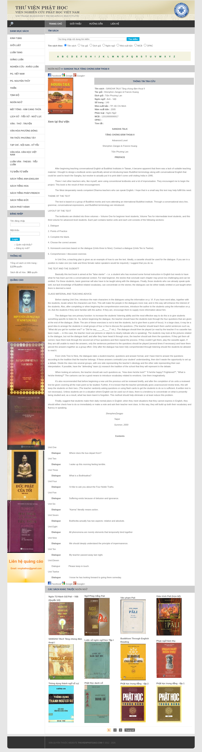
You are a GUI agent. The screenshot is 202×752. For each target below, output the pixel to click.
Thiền (13, 88)
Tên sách (70, 45)
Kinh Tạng (16, 38)
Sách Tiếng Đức (19, 200)
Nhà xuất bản (125, 45)
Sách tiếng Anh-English (24, 179)
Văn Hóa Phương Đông (23, 131)
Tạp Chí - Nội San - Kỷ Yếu (24, 145)
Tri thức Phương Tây (23, 138)
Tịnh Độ (14, 95)
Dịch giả (95, 45)
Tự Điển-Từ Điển (19, 171)
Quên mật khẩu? (24, 244)
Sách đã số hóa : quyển (23, 272)
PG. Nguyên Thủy (20, 81)
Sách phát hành (20, 207)
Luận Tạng (16, 52)
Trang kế (129, 730)
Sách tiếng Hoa (19, 186)
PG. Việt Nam (17, 74)
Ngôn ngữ (108, 45)
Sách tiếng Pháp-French (25, 193)
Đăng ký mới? (23, 248)
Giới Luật (15, 45)
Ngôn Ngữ (54, 69)
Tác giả (83, 45)
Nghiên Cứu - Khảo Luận (24, 66)
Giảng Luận (16, 59)
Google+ (79, 76)
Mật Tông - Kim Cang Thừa (25, 109)
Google (67, 76)
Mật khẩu (14, 230)
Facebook (55, 76)
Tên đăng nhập (17, 221)
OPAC (148, 45)
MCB (138, 45)
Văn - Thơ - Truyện (21, 123)
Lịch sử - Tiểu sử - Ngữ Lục (26, 116)
